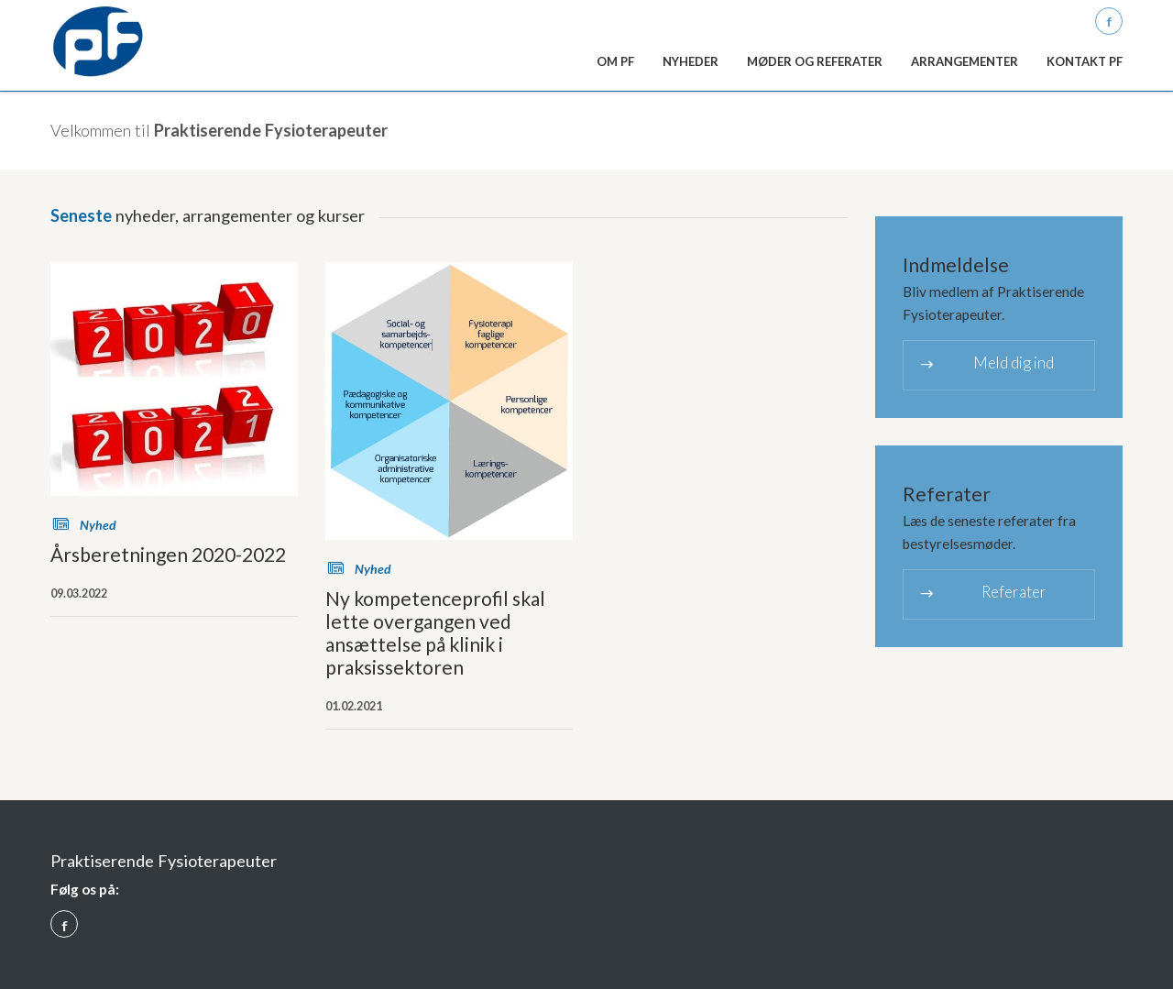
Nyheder (690, 61)
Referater (982, 593)
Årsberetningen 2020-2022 (168, 554)
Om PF (615, 61)
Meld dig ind (985, 364)
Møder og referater (814, 61)
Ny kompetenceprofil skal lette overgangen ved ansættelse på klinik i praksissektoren (435, 632)
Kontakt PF (1085, 61)
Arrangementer (964, 61)
